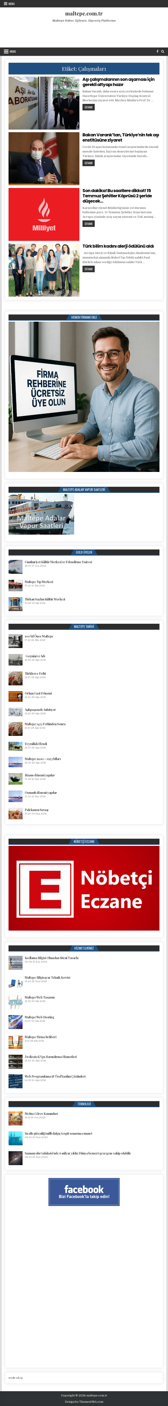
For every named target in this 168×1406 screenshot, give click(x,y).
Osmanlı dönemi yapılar (41, 793)
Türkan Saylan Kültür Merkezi (45, 599)
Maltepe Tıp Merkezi (39, 582)
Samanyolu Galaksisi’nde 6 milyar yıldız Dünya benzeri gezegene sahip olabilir (78, 1153)
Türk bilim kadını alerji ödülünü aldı (118, 246)
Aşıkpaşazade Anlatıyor (40, 710)
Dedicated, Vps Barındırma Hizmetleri (51, 1057)
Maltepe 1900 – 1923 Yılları (43, 759)
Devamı (90, 107)
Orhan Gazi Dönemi (38, 693)
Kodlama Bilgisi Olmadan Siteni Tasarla (52, 958)
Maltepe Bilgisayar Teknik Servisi (47, 977)
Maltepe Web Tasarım (40, 997)
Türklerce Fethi (35, 673)
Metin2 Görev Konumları (41, 1114)
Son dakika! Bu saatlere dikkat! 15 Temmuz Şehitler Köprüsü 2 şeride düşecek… (117, 196)
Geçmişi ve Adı (35, 656)
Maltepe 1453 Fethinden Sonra (45, 724)
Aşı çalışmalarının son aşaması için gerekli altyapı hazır (118, 82)
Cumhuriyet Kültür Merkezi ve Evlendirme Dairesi (58, 562)
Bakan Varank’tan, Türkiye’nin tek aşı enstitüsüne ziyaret (120, 137)
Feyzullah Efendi (36, 744)
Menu (12, 4)
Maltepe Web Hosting (39, 1017)
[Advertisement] (84, 34)
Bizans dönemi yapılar (40, 775)
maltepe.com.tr (84, 13)
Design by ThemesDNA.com (84, 1401)
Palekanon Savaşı (36, 810)
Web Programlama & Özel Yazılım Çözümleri (55, 1076)
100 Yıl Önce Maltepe (39, 636)
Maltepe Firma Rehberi (40, 1037)
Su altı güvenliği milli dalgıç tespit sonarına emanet (58, 1133)
